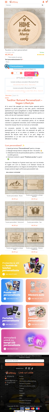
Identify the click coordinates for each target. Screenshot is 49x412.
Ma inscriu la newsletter (24, 363)
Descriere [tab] (8, 94)
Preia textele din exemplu (15, 57)
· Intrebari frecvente (25, 399)
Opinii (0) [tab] (15, 94)
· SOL (20, 396)
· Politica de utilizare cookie (27, 384)
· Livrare (21, 377)
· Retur (21, 389)
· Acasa (21, 375)
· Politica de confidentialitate (27, 380)
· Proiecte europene (24, 401)
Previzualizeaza (14, 66)
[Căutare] (42, 5)
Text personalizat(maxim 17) (13, 59)
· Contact (22, 392)
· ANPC (21, 394)
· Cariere (21, 387)
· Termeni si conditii (24, 382)
